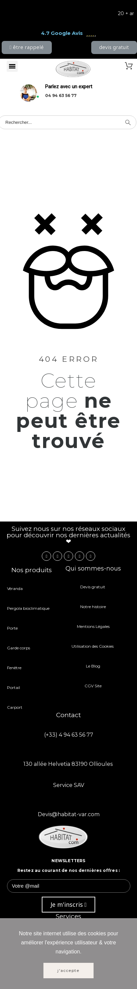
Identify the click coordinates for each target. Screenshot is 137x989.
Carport (15, 707)
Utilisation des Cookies (93, 646)
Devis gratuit (93, 586)
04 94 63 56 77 (61, 95)
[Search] (128, 122)
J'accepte (68, 970)
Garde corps (18, 647)
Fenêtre (14, 667)
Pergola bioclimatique (28, 608)
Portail (13, 687)
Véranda (15, 588)
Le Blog (93, 666)
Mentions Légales (93, 626)
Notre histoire (93, 606)
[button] (27, 47)
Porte (12, 628)
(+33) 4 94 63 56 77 (68, 735)
